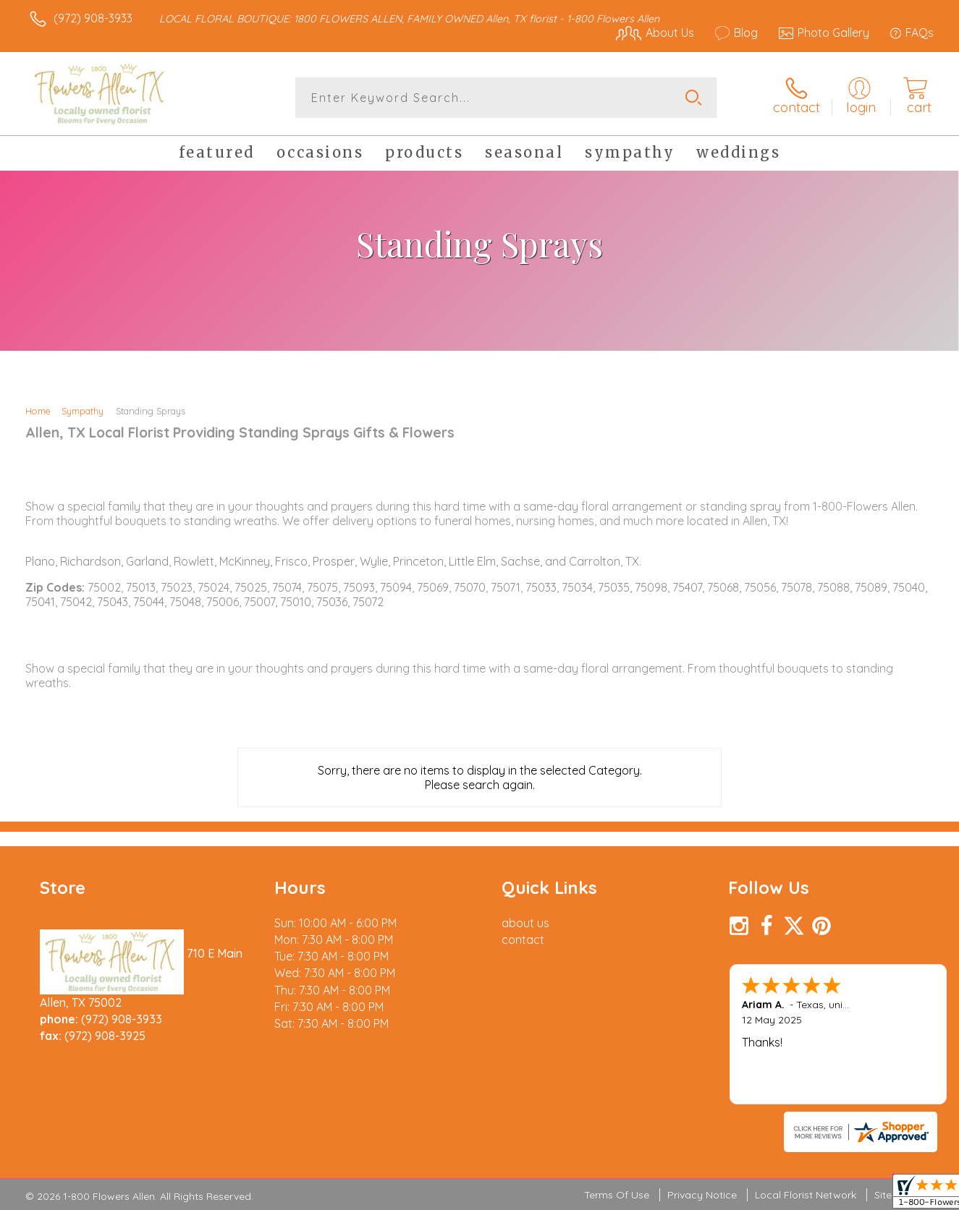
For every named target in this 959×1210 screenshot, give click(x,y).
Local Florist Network (805, 1194)
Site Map (895, 1194)
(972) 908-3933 (93, 18)
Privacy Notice (702, 1194)
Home (38, 411)
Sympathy (82, 411)
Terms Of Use (616, 1194)
